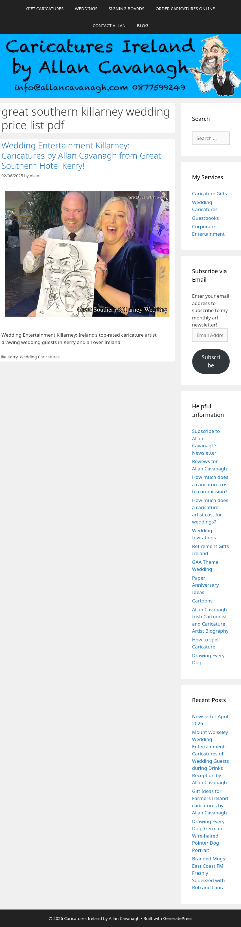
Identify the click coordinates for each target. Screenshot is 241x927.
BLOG (142, 25)
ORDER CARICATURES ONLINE (185, 8)
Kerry (13, 357)
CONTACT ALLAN (109, 25)
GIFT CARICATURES (45, 8)
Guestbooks (205, 218)
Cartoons (202, 600)
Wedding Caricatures (40, 357)
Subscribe (211, 361)
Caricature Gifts (209, 193)
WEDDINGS (86, 8)
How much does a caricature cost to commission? (210, 484)
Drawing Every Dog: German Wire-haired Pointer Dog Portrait (208, 835)
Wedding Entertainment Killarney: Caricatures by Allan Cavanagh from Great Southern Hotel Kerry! (81, 155)
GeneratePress (177, 918)
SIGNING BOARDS (126, 8)
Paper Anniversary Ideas (205, 585)
